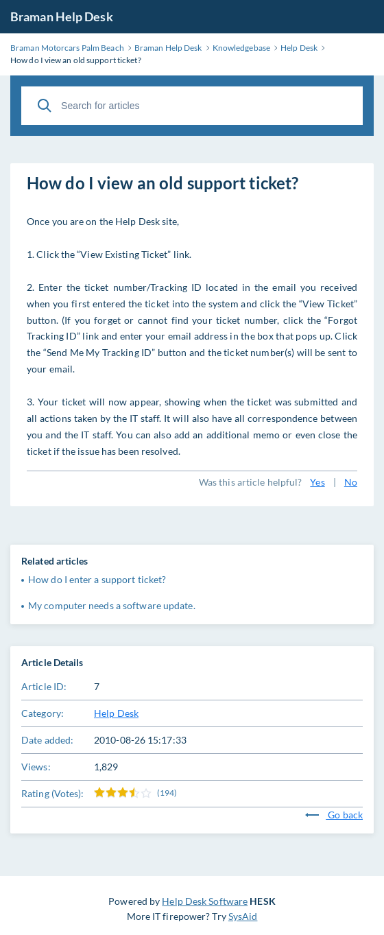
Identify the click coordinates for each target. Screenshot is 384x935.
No (350, 482)
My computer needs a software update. (111, 605)
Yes (317, 482)
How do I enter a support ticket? (97, 579)
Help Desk (116, 713)
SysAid (243, 916)
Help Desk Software (205, 901)
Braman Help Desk (61, 16)
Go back (334, 814)
